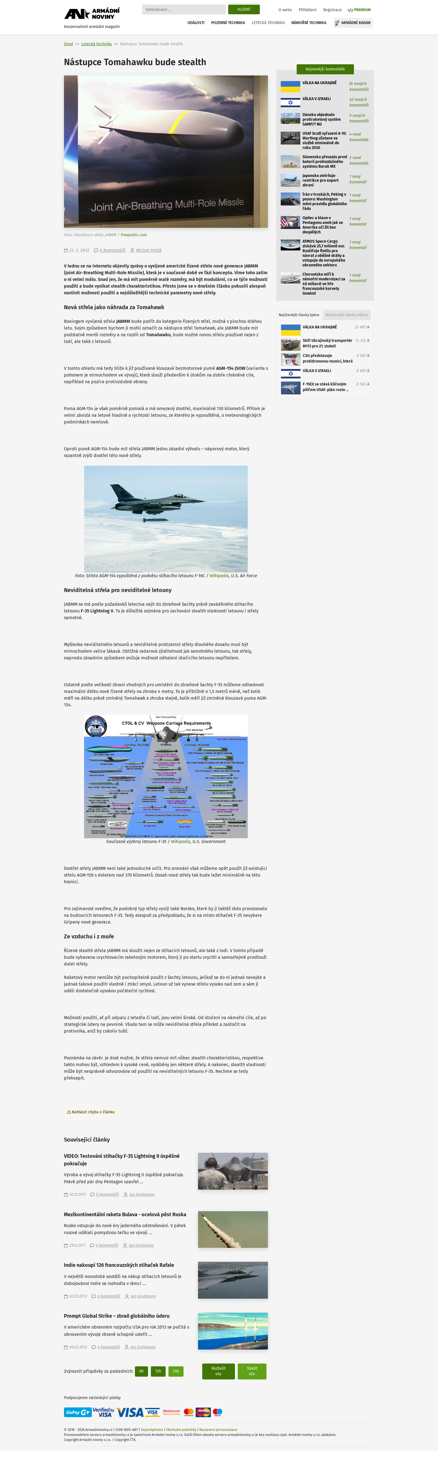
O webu (285, 10)
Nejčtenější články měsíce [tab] (347, 315)
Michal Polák (149, 250)
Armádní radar (356, 22)
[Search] (184, 9)
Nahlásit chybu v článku (93, 1112)
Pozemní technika (228, 22)
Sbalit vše (252, 1371)
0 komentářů (112, 250)
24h (176, 1371)
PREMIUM (362, 10)
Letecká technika (268, 22)
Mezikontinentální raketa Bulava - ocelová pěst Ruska (125, 1215)
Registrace (332, 10)
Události (195, 22)
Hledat (244, 9)
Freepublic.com (134, 235)
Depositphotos (152, 1430)
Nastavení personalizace (218, 1430)
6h (141, 1371)
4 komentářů (107, 1245)
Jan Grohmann (141, 1194)
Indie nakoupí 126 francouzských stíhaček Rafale (119, 1265)
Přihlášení (307, 10)
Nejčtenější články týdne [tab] (299, 315)
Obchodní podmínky (181, 1430)
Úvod (68, 44)
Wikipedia (219, 575)
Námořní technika (308, 22)
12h (158, 1371)
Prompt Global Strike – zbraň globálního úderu (117, 1316)
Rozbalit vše (218, 1371)
